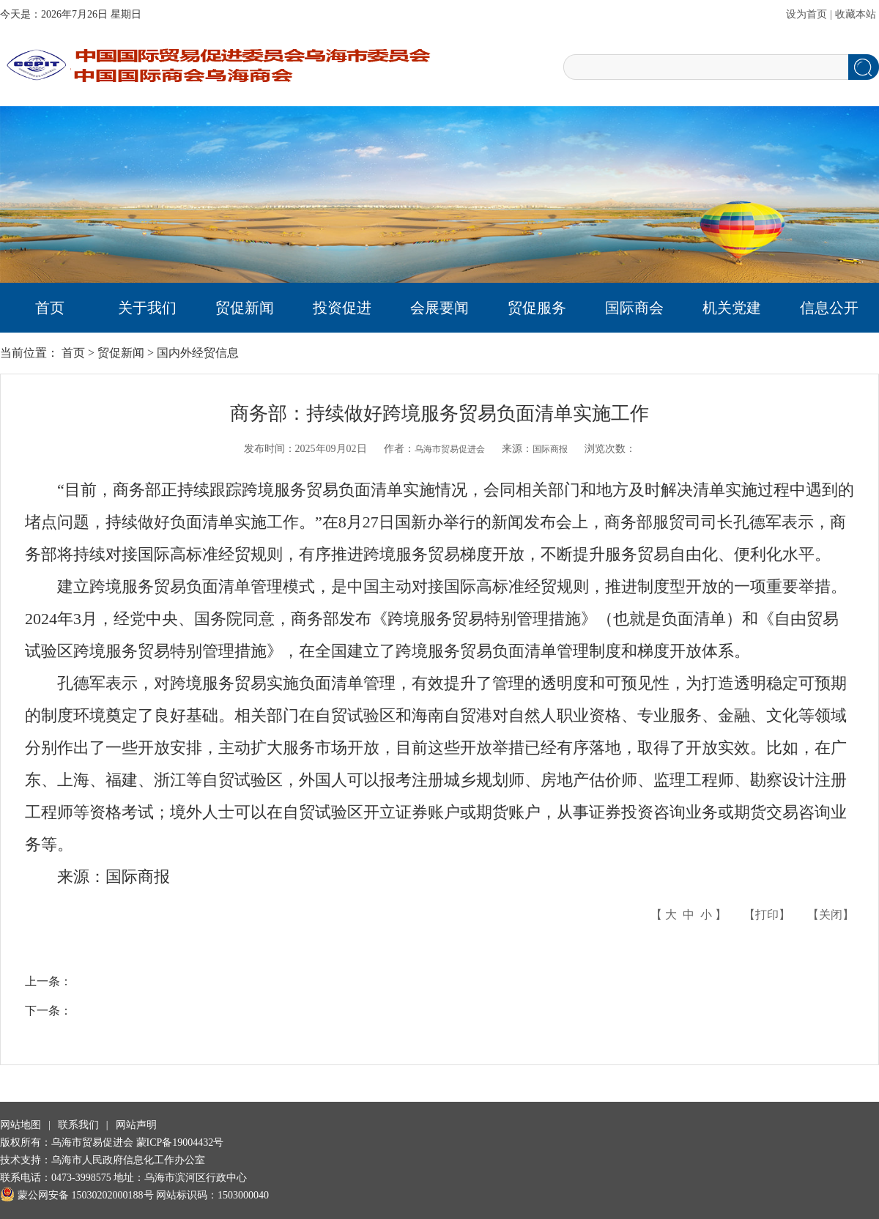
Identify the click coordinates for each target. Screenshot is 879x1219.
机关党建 (731, 308)
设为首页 (806, 14)
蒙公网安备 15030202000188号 (77, 1195)
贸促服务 (537, 308)
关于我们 (147, 308)
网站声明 (136, 1124)
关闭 (830, 914)
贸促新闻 (244, 308)
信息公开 (829, 308)
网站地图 (20, 1124)
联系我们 (78, 1124)
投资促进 (342, 308)
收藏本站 (855, 14)
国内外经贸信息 (198, 353)
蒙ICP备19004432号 (180, 1142)
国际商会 (634, 308)
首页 (49, 308)
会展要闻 (439, 308)
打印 (767, 914)
